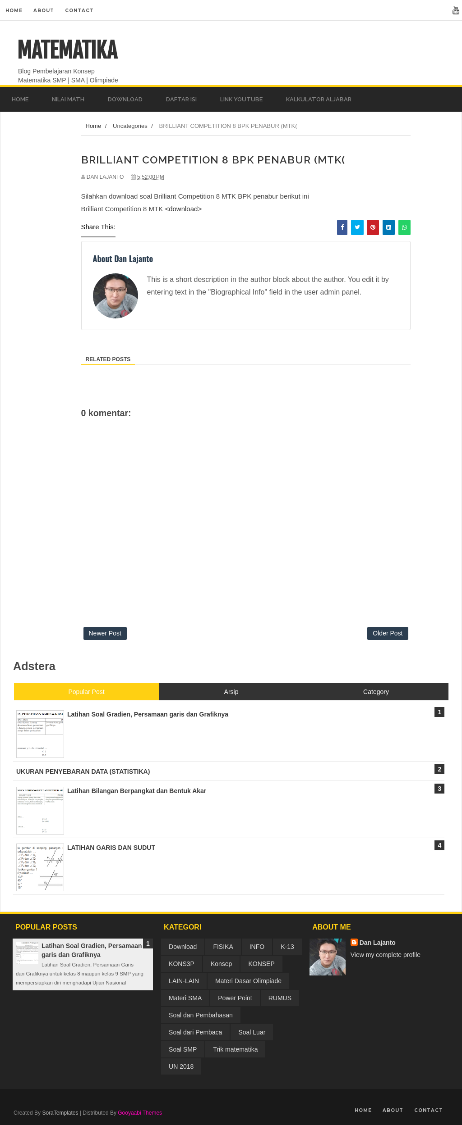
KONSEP (261, 963)
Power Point (235, 998)
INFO (256, 946)
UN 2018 (181, 1066)
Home (14, 11)
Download (183, 946)
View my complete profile (385, 954)
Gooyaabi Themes (140, 1113)
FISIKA (223, 946)
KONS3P (181, 963)
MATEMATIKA (67, 50)
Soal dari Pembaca (195, 1032)
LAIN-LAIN (184, 980)
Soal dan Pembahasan (201, 1015)
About (43, 11)
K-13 (287, 946)
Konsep (221, 963)
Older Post (387, 633)
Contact (79, 11)
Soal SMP (183, 1049)
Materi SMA (185, 998)
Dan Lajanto (378, 942)
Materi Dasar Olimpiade (248, 980)
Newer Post (105, 633)
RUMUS (279, 998)
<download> (183, 209)
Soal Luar (251, 1032)
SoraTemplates (60, 1113)
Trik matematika (235, 1049)
